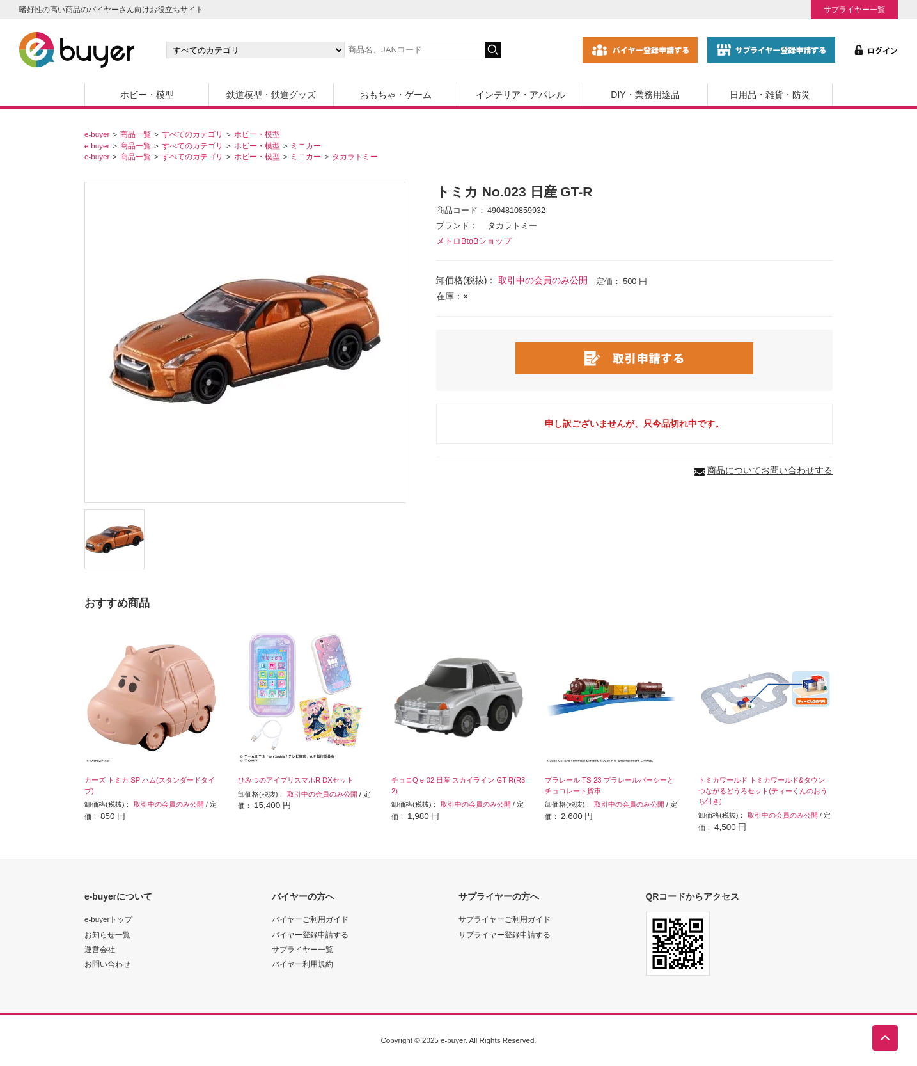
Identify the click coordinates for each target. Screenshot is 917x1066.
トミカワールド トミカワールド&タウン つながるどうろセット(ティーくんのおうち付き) (762, 791)
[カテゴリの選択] (255, 50)
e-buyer (96, 134)
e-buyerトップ (108, 919)
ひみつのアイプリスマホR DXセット (296, 780)
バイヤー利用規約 (302, 964)
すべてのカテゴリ (192, 134)
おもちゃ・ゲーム (396, 95)
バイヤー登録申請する (310, 934)
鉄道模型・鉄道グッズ (271, 95)
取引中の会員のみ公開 (543, 280)
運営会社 (99, 949)
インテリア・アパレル (520, 95)
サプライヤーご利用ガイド (504, 919)
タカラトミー (355, 156)
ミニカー (305, 145)
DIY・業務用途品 (645, 95)
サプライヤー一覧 (854, 9)
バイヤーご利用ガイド (310, 919)
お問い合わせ (107, 964)
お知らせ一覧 (107, 934)
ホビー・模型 (147, 95)
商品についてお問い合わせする (770, 470)
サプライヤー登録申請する (504, 934)
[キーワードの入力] (414, 50)
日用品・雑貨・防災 (770, 95)
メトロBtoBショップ (474, 241)
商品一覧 (135, 134)
